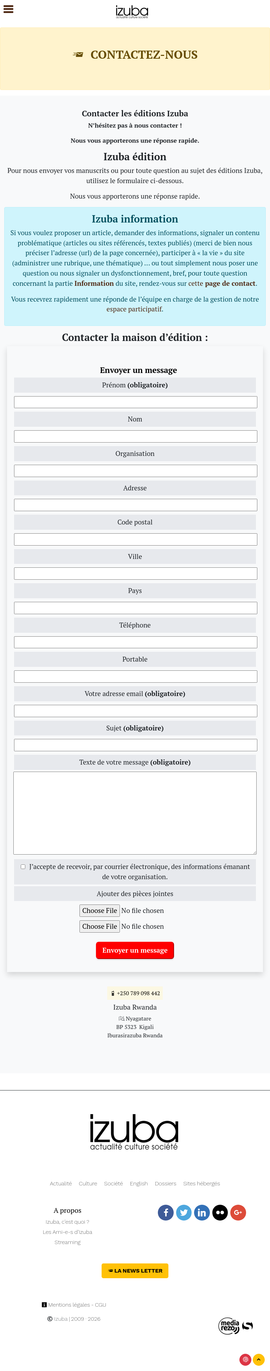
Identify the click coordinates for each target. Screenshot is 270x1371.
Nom (135, 418)
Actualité (61, 1183)
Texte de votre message (135, 762)
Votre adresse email (135, 693)
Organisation (134, 453)
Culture (88, 1183)
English (139, 1183)
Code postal (135, 521)
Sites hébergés (201, 1183)
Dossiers (165, 1183)
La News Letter (135, 1270)
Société (113, 1183)
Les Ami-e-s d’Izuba (67, 1232)
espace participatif (134, 308)
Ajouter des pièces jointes (135, 893)
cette (222, 283)
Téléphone (135, 624)
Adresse (135, 487)
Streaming (67, 1242)
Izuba (57, 1318)
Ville (135, 556)
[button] (5, 9)
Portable (135, 659)
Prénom (135, 384)
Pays (135, 590)
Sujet (135, 727)
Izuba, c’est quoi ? (67, 1221)
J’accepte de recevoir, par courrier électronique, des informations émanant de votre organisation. (135, 871)
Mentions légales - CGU (74, 1304)
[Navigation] (132, 10)
